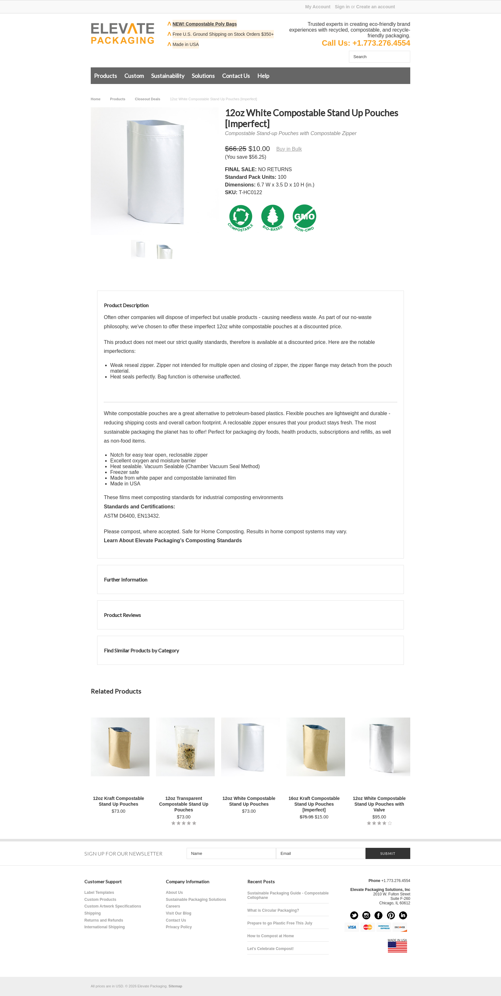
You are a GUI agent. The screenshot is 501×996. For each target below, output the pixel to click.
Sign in (342, 6)
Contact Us (236, 75)
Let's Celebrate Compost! (270, 949)
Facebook (378, 915)
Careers (173, 906)
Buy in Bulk (289, 149)
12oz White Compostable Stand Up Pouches (248, 801)
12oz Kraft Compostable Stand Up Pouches (118, 801)
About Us (174, 892)
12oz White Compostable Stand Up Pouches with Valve (379, 804)
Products (105, 75)
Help (263, 75)
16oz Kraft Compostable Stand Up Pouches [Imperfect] (314, 804)
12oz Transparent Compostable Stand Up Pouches (183, 804)
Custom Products (100, 899)
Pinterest (391, 915)
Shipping (92, 913)
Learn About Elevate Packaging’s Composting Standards (173, 540)
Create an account (375, 6)
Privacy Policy (179, 927)
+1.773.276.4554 (381, 43)
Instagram (366, 915)
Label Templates (99, 892)
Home (96, 99)
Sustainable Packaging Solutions (196, 899)
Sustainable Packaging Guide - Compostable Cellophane (288, 895)
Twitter (354, 915)
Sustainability (167, 75)
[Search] (373, 56)
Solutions (203, 75)
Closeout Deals (147, 99)
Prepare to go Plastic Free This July (279, 923)
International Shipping (104, 927)
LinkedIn (403, 915)
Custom (134, 75)
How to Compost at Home (270, 936)
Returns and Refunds (103, 920)
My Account (317, 6)
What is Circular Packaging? (273, 910)
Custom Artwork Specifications (112, 906)
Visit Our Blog (178, 913)
